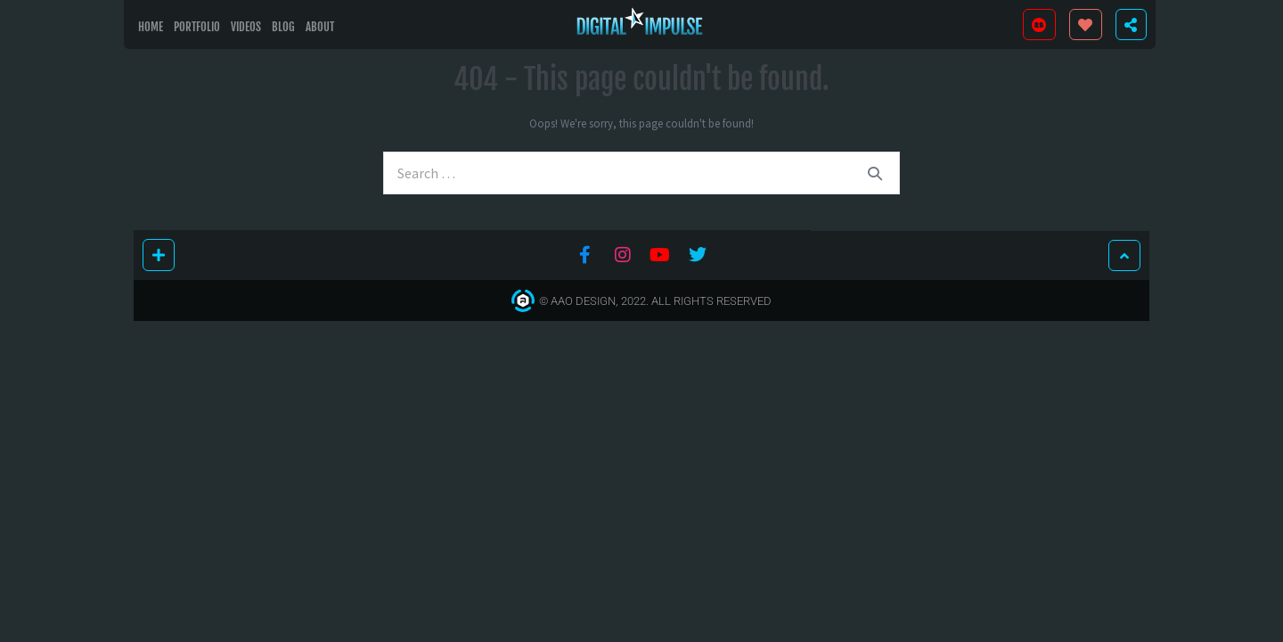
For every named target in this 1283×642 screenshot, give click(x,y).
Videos (246, 27)
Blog (283, 27)
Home (150, 27)
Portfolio (197, 27)
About (320, 27)
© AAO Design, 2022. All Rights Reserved (655, 301)
